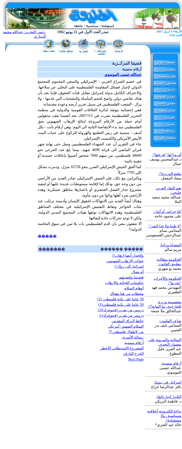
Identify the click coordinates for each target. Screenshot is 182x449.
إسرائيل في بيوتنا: (167, 382)
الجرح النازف (133, 354)
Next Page (136, 359)
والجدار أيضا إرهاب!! (128, 255)
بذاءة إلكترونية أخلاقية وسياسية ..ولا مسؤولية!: (164, 415)
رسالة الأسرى (133, 337)
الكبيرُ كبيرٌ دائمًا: (168, 397)
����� (47, 236)
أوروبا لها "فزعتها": (166, 155)
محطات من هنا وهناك (127, 294)
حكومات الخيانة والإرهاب (124, 283)
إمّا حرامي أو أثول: (167, 212)
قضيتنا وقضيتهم (131, 277)
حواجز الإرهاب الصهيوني (125, 261)
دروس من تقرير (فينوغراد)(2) (121, 310)
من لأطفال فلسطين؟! (126, 332)
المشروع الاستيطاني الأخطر (122, 348)
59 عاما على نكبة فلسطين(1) (121, 304)
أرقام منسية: (171, 363)
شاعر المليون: (170, 321)
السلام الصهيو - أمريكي (126, 326)
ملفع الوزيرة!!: (170, 174)
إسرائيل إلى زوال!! (129, 266)
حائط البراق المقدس (128, 321)
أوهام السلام (134, 288)
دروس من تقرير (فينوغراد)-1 (121, 315)
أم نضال (137, 272)
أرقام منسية (134, 343)
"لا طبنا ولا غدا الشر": (164, 226)
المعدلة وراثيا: (170, 245)
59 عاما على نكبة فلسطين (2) (120, 299)
